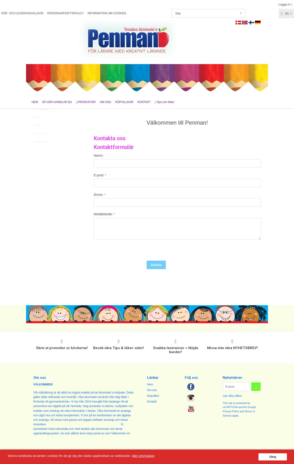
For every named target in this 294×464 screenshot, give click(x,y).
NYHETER (40, 152)
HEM (35, 102)
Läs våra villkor (232, 396)
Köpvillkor (153, 396)
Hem (150, 384)
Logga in (284, 4)
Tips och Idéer (165, 102)
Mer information (143, 456)
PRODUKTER (86, 102)
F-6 (37, 136)
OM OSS (105, 102)
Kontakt (152, 401)
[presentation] (130, 251)
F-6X (36, 128)
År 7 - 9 (39, 144)
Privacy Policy (231, 411)
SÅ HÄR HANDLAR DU (57, 102)
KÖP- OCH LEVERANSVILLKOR (22, 13)
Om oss (152, 390)
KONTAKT (144, 102)
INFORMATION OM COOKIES (106, 13)
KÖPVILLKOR (124, 102)
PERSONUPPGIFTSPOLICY (65, 13)
